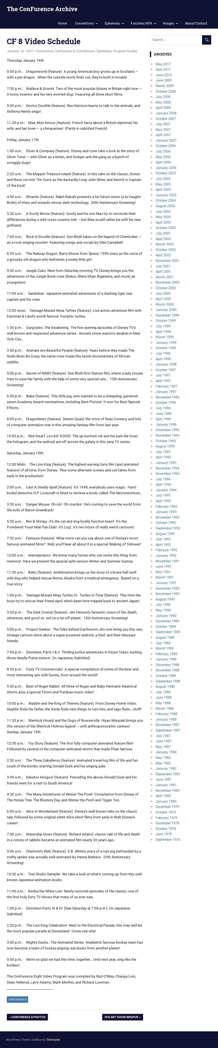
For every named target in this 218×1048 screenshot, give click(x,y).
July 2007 (163, 124)
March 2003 (165, 244)
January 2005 (166, 195)
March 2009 (165, 86)
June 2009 (164, 80)
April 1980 (163, 796)
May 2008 (163, 102)
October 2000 (166, 288)
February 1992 (166, 550)
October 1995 (166, 441)
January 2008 (166, 113)
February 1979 (166, 818)
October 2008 (166, 91)
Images (170, 23)
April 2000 (163, 299)
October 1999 (166, 321)
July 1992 (163, 539)
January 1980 (166, 801)
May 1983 (163, 758)
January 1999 (166, 343)
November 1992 (167, 517)
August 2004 (165, 206)
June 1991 (164, 566)
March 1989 (165, 648)
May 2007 (163, 130)
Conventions (86, 23)
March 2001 (165, 277)
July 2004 (163, 212)
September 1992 (168, 528)
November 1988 (167, 670)
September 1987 (168, 730)
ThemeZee (53, 1039)
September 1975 (168, 840)
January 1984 (166, 752)
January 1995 (166, 463)
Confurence (44, 51)
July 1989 (163, 643)
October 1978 (166, 829)
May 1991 (163, 572)
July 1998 (163, 353)
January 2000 (166, 310)
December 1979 (167, 807)
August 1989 (165, 638)
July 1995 (163, 452)
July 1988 (163, 692)
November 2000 (167, 282)
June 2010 (164, 75)
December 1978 (167, 823)
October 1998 (166, 348)
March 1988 (165, 709)
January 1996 (166, 425)
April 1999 (163, 332)
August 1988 (165, 687)
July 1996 (163, 408)
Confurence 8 (65, 51)
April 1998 (163, 359)
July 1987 (163, 736)
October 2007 (166, 119)
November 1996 (167, 397)
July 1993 (163, 495)
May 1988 (163, 703)
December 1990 (167, 588)
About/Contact (196, 23)
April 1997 (163, 381)
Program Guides (125, 51)
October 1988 (166, 676)
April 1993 (163, 501)
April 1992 (163, 545)
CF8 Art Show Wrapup (121, 1017)
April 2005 (163, 190)
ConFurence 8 (17, 999)
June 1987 (164, 741)
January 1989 (166, 659)
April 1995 (163, 457)
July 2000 (163, 294)
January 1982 (166, 769)
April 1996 (163, 419)
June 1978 (164, 834)
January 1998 (166, 364)
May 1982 (163, 763)
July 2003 (163, 233)
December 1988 (167, 665)
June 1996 (164, 414)
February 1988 (166, 714)
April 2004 (163, 222)
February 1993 (166, 506)
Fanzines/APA (143, 23)
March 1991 (165, 577)
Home (62, 23)
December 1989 (167, 621)
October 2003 (166, 228)
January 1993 (166, 512)
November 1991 (167, 561)
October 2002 (166, 250)
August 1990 (165, 599)
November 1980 (167, 791)
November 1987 (167, 725)
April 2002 (163, 255)
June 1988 (164, 697)
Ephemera (114, 23)
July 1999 (163, 326)
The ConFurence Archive (42, 9)
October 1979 (166, 812)
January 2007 (166, 140)
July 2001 (163, 266)
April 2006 (163, 162)
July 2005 (163, 179)
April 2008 (163, 108)
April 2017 (163, 69)
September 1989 (168, 632)
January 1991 (166, 583)
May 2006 (163, 157)
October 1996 (166, 403)
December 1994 (167, 468)
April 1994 (163, 484)
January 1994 (166, 490)
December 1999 (167, 315)
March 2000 (165, 304)
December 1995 (167, 430)
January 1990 (166, 616)
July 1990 (163, 605)
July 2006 (163, 151)
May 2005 (163, 184)
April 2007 (163, 135)
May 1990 (163, 610)
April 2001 (163, 272)
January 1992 (166, 556)
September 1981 (168, 774)
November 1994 (167, 474)
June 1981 (164, 779)
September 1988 (168, 681)
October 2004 (166, 200)
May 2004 (163, 217)
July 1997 (163, 375)
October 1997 (166, 370)
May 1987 (163, 747)
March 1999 (165, 337)
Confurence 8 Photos (28, 1017)
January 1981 (166, 785)
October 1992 (166, 523)
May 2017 (163, 64)
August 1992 (165, 534)
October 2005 (166, 173)
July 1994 (163, 479)
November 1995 (167, 435)
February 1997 (166, 386)
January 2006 (166, 168)
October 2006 (166, 146)
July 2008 (163, 97)
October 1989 (166, 627)
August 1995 (165, 446)
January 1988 (166, 719)
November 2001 (167, 261)
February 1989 (166, 654)
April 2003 (163, 239)
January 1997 (166, 392)
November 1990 (167, 594)
